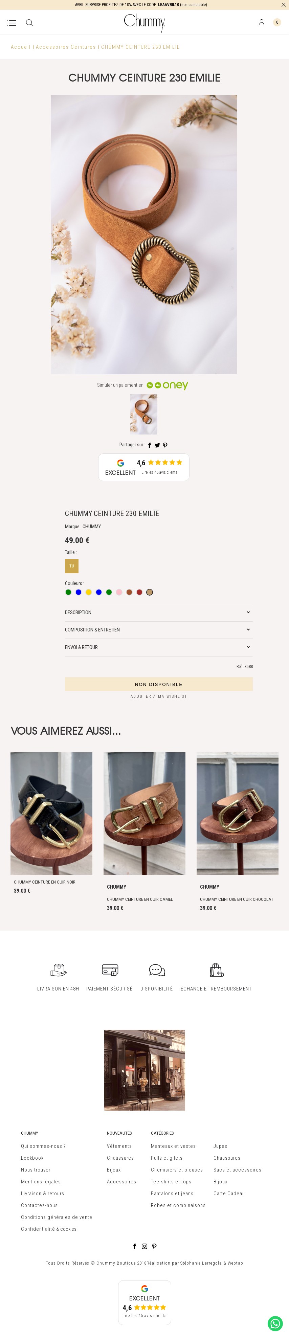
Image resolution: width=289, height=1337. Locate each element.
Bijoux (114, 1170)
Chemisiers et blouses (177, 1170)
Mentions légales (41, 1182)
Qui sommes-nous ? (43, 1146)
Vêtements (119, 1146)
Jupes (220, 1146)
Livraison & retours (42, 1193)
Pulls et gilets (167, 1158)
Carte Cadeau (229, 1193)
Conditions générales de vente (56, 1217)
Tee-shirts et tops (171, 1182)
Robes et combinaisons (178, 1205)
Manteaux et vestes (173, 1146)
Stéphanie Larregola (201, 1263)
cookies (68, 1229)
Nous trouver (35, 1170)
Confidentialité (38, 1229)
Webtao (235, 1263)
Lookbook (32, 1158)
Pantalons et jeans (172, 1193)
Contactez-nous (39, 1205)
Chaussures (120, 1158)
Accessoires (121, 1182)
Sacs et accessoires (238, 1170)
